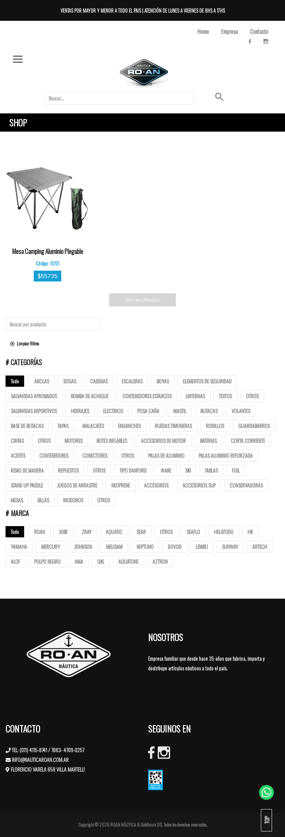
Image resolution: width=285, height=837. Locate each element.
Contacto (259, 31)
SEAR (141, 531)
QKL (100, 561)
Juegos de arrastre (77, 485)
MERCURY (50, 546)
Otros (252, 396)
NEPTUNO (145, 546)
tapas (63, 425)
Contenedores (53, 455)
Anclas (41, 381)
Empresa (229, 31)
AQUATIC (114, 531)
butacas (208, 411)
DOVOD (174, 546)
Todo (15, 381)
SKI (188, 470)
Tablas (211, 470)
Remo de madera (27, 470)
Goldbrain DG (151, 824)
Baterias (208, 440)
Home (203, 31)
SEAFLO (193, 531)
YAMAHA (19, 546)
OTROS (166, 531)
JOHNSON (83, 546)
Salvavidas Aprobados (34, 396)
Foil (236, 470)
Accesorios (156, 485)
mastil (179, 411)
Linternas (195, 396)
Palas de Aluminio (166, 455)
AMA (79, 561)
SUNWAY (230, 546)
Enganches (129, 425)
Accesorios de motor (163, 440)
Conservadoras (246, 485)
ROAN (39, 531)
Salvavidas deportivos (34, 411)
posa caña (148, 411)
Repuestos (68, 470)
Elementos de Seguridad (207, 381)
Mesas (17, 500)
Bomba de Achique (89, 396)
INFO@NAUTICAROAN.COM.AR (40, 759)
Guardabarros (254, 425)
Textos (225, 396)
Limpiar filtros (24, 343)
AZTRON (160, 561)
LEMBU (202, 546)
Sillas (43, 500)
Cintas (17, 440)
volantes (241, 411)
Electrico (113, 411)
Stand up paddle (27, 485)
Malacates (93, 425)
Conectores (94, 455)
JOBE (63, 531)
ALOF (15, 561)
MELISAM (114, 546)
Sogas (69, 381)
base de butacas (27, 425)
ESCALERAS (132, 381)
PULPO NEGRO (47, 561)
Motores (73, 440)
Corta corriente (248, 440)
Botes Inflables (111, 440)
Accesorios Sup (199, 485)
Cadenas (99, 381)
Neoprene (120, 485)
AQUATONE (128, 561)
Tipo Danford (133, 470)
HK (250, 531)
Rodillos (215, 425)
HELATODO (223, 531)
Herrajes (80, 411)
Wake (166, 470)
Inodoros (73, 500)
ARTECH (259, 546)
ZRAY (87, 531)
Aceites (18, 455)
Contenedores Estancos (146, 396)
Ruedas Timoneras (173, 425)
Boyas (163, 381)
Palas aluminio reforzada (226, 455)
